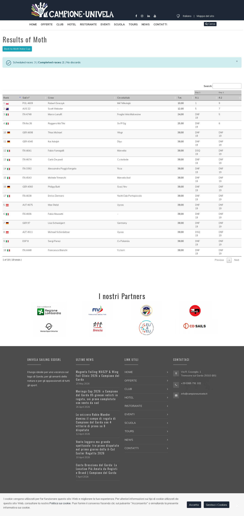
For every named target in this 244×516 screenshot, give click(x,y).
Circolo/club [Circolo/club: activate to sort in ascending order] (123, 97)
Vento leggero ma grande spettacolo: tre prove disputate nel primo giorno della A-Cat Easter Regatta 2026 (97, 447)
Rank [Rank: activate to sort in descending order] (6, 97)
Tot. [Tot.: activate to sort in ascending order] (180, 97)
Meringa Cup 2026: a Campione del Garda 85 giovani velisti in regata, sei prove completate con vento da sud (97, 397)
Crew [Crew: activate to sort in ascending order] (51, 97)
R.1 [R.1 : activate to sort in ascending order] (197, 97)
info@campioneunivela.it (194, 393)
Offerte (47, 24)
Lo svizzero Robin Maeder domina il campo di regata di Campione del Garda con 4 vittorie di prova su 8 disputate (96, 422)
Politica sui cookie (60, 503)
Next (236, 260)
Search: (222, 86)
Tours (133, 24)
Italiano (187, 16)
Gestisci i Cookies (216, 504)
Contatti (160, 24)
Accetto (194, 504)
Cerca (210, 23)
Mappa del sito (205, 16)
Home (33, 24)
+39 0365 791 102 (191, 383)
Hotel (71, 24)
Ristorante (88, 24)
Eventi (105, 24)
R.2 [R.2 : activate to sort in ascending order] (220, 97)
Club (59, 24)
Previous (219, 260)
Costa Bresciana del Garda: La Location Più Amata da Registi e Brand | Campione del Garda (97, 469)
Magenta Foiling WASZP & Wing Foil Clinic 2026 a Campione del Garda (97, 376)
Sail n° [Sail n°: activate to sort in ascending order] (26, 97)
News (146, 24)
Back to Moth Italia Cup (17, 48)
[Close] (237, 61)
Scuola (119, 24)
